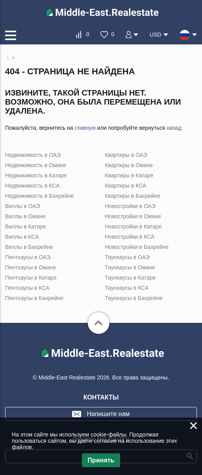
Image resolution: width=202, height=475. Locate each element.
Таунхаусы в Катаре (130, 277)
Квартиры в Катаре (129, 175)
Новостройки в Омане (133, 216)
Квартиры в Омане (129, 165)
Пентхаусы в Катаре (31, 277)
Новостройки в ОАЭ (130, 206)
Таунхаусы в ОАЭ (127, 257)
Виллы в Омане (25, 216)
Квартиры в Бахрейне (132, 196)
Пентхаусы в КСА (27, 288)
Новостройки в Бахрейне (137, 247)
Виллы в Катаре (25, 226)
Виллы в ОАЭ (22, 206)
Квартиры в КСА (125, 185)
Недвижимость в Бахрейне (39, 196)
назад (174, 128)
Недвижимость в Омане (35, 165)
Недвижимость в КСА (32, 185)
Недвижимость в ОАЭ (33, 155)
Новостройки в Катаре (133, 226)
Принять (101, 460)
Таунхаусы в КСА (126, 288)
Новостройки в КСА (129, 237)
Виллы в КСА (22, 237)
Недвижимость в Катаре (36, 175)
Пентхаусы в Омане (30, 267)
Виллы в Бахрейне (29, 247)
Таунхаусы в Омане (130, 267)
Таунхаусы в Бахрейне (134, 298)
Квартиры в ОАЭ (126, 155)
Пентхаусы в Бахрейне (34, 298)
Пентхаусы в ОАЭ (27, 257)
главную (85, 128)
